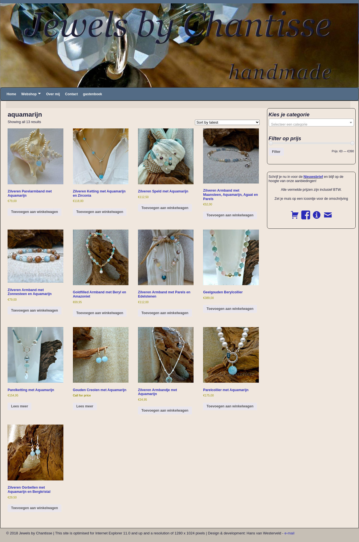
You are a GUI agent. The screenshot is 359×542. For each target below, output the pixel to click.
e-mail (289, 533)
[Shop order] (227, 122)
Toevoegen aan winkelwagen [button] (34, 212)
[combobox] (311, 122)
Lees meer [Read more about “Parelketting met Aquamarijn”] (19, 406)
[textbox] (311, 124)
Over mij (53, 94)
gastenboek (92, 94)
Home (11, 94)
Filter (276, 152)
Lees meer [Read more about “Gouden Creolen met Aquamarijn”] (84, 406)
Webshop (29, 94)
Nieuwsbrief (313, 177)
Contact (71, 94)
